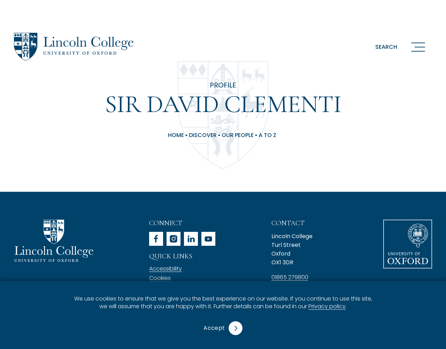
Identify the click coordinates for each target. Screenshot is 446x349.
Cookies (160, 278)
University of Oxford (407, 244)
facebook (156, 239)
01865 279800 (289, 277)
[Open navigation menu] (418, 46)
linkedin (191, 239)
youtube (208, 239)
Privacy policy (327, 307)
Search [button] (386, 47)
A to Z (267, 135)
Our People (238, 135)
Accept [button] (214, 328)
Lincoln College (53, 241)
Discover (203, 135)
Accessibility (165, 269)
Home (176, 135)
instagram (173, 239)
